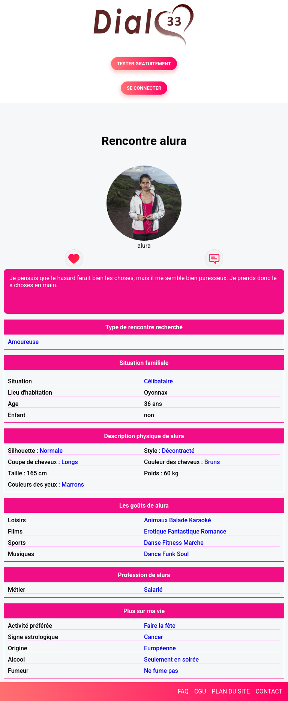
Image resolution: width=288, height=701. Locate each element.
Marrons (73, 484)
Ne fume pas (161, 670)
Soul (183, 554)
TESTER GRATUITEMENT (144, 63)
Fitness (172, 542)
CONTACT (268, 691)
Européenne (160, 648)
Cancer (153, 637)
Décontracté (178, 450)
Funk (169, 554)
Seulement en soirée (171, 659)
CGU (200, 691)
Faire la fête (160, 625)
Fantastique (184, 531)
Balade (178, 520)
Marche (193, 542)
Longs (70, 462)
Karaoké (200, 520)
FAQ (183, 691)
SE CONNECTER (144, 88)
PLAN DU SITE (231, 691)
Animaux (156, 520)
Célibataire (158, 381)
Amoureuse (23, 341)
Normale (51, 450)
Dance (152, 554)
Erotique (155, 531)
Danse (152, 542)
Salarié (153, 589)
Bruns (212, 462)
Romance (213, 531)
